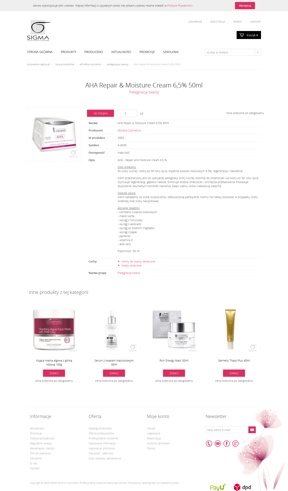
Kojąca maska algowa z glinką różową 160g (54, 362)
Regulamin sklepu (41, 443)
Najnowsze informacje (102, 443)
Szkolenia (171, 51)
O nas (33, 463)
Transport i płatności (101, 453)
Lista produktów (64, 64)
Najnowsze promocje (102, 448)
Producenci (93, 51)
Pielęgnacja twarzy (118, 64)
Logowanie (195, 21)
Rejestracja (218, 21)
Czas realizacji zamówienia (105, 458)
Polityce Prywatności (180, 5)
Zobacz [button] (54, 373)
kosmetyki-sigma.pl (38, 64)
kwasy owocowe (132, 265)
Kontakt (255, 21)
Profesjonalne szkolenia (103, 438)
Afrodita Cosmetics (90, 64)
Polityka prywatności (42, 438)
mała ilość (124, 152)
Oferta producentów (101, 433)
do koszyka (100, 113)
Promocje (147, 51)
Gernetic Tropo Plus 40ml (234, 360)
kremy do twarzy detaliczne (138, 261)
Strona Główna (40, 51)
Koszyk (252, 35)
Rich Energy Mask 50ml (174, 360)
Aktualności (121, 51)
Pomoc (237, 21)
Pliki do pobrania (40, 453)
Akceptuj (245, 5)
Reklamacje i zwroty (42, 448)
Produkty (68, 51)
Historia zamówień (158, 443)
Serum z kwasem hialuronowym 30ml (114, 362)
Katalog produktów (100, 428)
